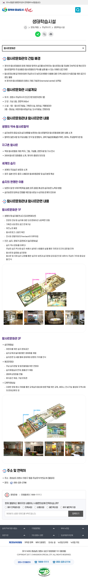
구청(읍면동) (34, 528)
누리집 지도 (75, 542)
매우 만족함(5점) (13, 507)
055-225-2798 (20, 483)
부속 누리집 (64, 528)
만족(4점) (28, 507)
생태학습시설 (59, 27)
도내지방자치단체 (66, 535)
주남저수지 (46, 27)
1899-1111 (43, 562)
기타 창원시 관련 (36, 535)
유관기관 (4, 535)
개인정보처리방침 (15, 542)
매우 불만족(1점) (69, 507)
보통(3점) (40, 507)
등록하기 (75, 513)
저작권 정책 (28, 542)
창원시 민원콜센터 (24, 562)
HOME (25, 27)
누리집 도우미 (63, 542)
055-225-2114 (63, 562)
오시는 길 (51, 542)
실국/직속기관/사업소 (8, 528)
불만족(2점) (53, 507)
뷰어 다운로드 (40, 542)
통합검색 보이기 (78, 10)
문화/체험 (35, 27)
